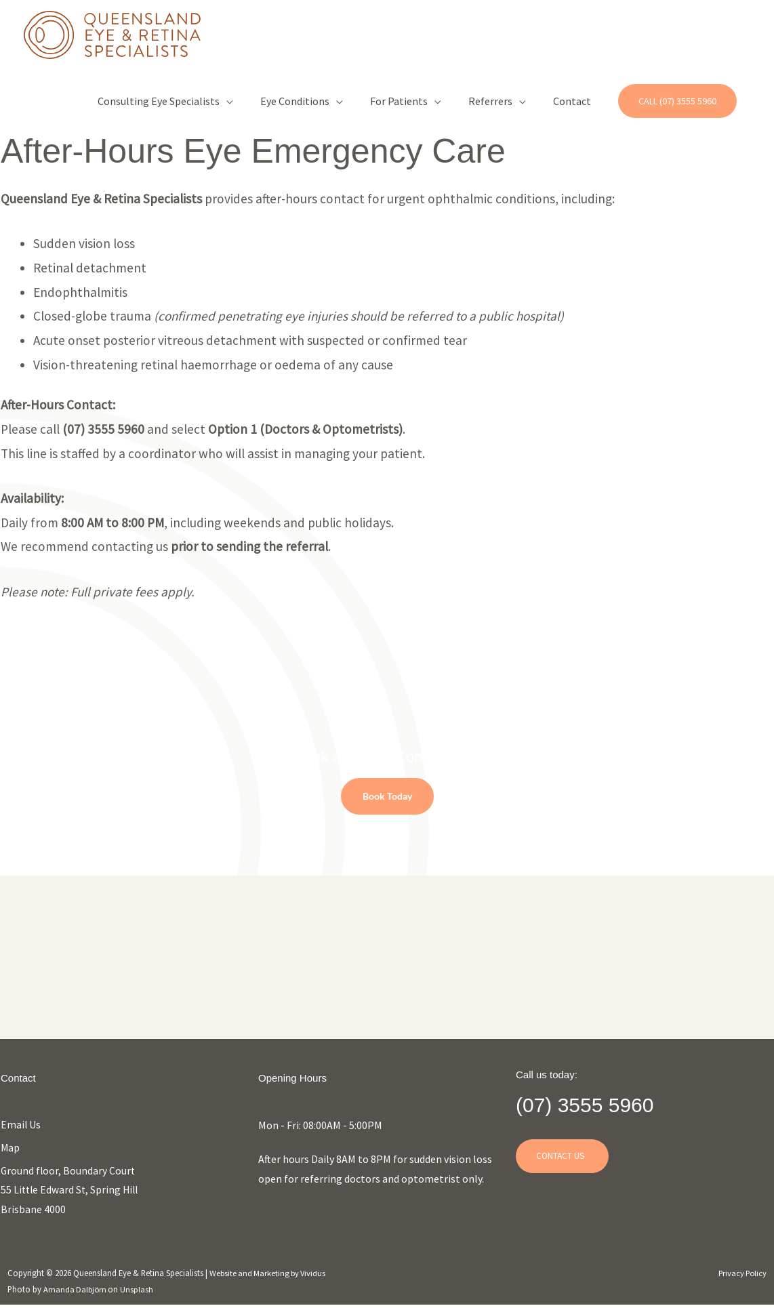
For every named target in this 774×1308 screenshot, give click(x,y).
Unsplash (139, 1291)
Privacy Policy (741, 1275)
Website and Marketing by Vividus (269, 1275)
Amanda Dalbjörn (76, 1291)
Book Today (387, 796)
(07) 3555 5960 (596, 1103)
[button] (677, 102)
